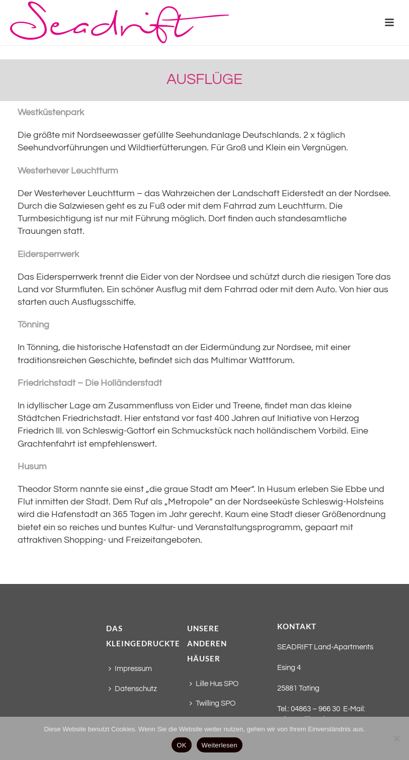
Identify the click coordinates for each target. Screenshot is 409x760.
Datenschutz (133, 689)
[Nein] (396, 738)
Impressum (130, 668)
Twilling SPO (212, 703)
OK (181, 745)
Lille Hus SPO (214, 684)
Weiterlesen (219, 745)
